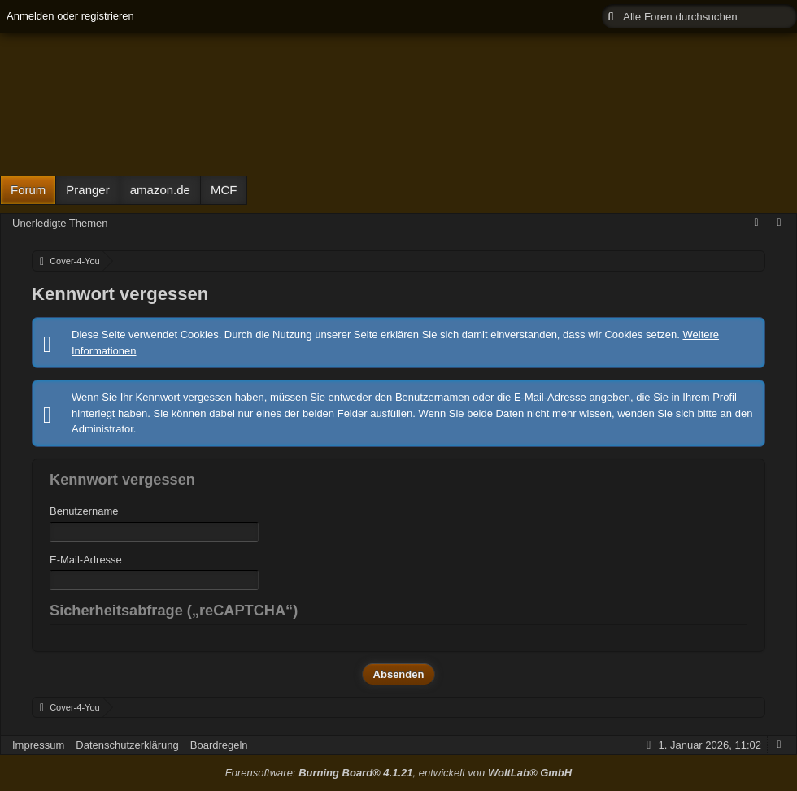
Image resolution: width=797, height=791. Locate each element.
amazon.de (160, 190)
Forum (28, 190)
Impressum (38, 745)
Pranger (87, 190)
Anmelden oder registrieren (70, 16)
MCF (224, 190)
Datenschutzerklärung (127, 745)
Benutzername (84, 511)
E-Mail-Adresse (86, 560)
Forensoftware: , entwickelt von (398, 773)
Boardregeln (219, 745)
